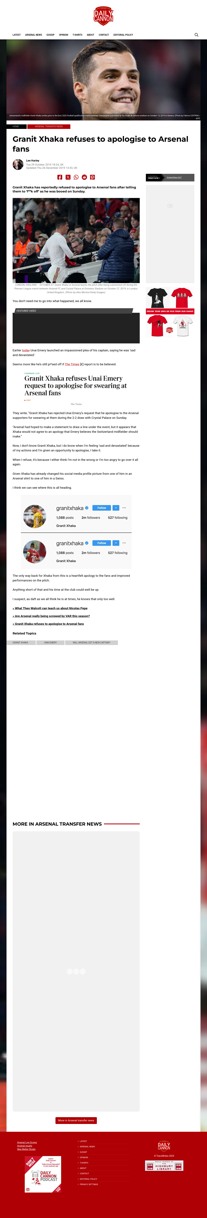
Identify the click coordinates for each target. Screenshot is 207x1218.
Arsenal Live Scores (27, 1142)
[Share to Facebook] (60, 177)
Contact (104, 35)
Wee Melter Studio (26, 1149)
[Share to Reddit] (84, 177)
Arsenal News (33, 35)
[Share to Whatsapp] (76, 177)
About (90, 35)
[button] (196, 34)
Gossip (50, 35)
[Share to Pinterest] (92, 177)
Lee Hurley (32, 160)
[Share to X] (68, 177)
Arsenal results (24, 1146)
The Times (72, 364)
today (26, 350)
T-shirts (77, 35)
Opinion (63, 35)
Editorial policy (123, 35)
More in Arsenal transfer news (57, 824)
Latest (17, 35)
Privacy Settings (89, 1184)
